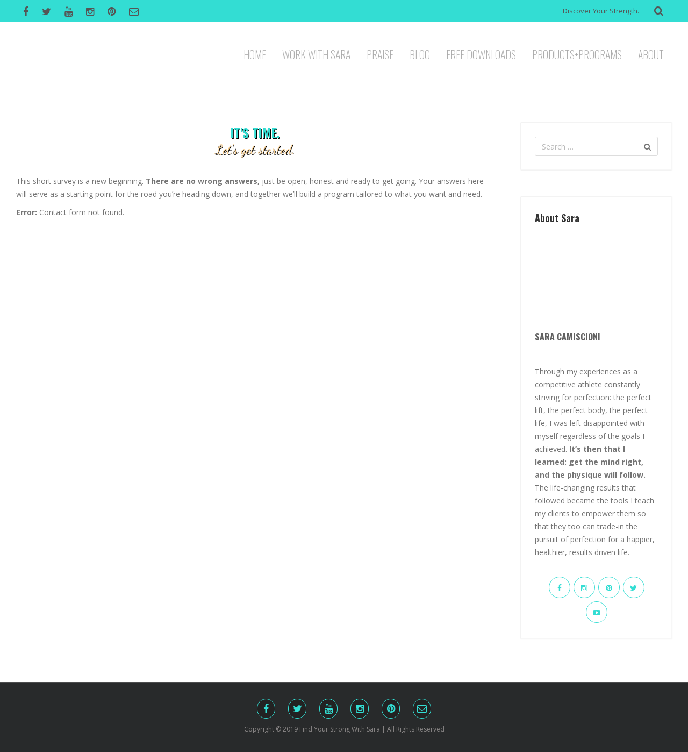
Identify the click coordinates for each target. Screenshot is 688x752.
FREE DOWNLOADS (481, 53)
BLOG (420, 53)
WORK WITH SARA (316, 53)
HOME (254, 53)
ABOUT (651, 53)
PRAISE (380, 53)
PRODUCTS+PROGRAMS (577, 53)
